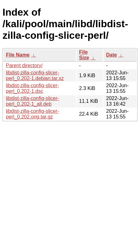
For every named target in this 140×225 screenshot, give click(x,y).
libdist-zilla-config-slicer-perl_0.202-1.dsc (32, 88)
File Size (84, 54)
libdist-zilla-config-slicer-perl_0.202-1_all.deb (32, 101)
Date (111, 55)
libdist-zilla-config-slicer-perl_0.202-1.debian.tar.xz (35, 75)
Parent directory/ (24, 65)
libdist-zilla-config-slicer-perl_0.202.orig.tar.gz (32, 113)
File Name (18, 55)
